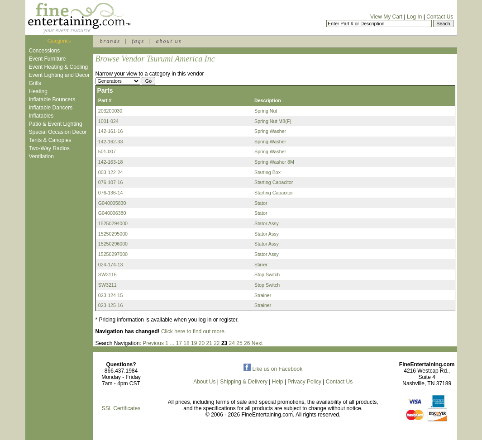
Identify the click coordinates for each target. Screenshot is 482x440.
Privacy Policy (304, 381)
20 (202, 343)
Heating (38, 91)
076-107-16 (110, 182)
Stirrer (260, 264)
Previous (153, 343)
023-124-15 (110, 295)
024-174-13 (110, 264)
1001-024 (108, 121)
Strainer (262, 295)
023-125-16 (110, 305)
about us (168, 41)
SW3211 (107, 285)
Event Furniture (47, 59)
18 (186, 343)
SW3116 (107, 274)
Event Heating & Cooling (58, 67)
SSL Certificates (121, 408)
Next (257, 343)
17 (179, 343)
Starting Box (267, 172)
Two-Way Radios (49, 148)
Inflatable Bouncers (52, 99)
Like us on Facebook (272, 369)
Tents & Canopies (50, 140)
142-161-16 (110, 131)
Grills (35, 83)
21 (209, 343)
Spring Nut (265, 111)
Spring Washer (270, 131)
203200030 (110, 111)
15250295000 (113, 234)
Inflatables (41, 116)
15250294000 (113, 223)
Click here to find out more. (193, 331)
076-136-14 (110, 192)
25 (239, 343)
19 (194, 343)
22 (217, 343)
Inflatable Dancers (51, 107)
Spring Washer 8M (274, 162)
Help (277, 381)
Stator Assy (266, 223)
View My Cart (386, 17)
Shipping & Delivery (243, 381)
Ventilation (41, 156)
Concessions (44, 50)
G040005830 (112, 203)
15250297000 (113, 254)
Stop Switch (267, 274)
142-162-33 (110, 141)
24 (232, 343)
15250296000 (113, 243)
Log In (414, 17)
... (172, 343)
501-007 (107, 151)
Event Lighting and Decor (59, 75)
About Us (204, 381)
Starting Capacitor (273, 182)
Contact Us (439, 17)
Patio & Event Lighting (55, 124)
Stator (260, 203)
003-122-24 (110, 172)
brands (110, 41)
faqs (138, 41)
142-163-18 (110, 162)
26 (247, 343)
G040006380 (112, 213)
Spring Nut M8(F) (272, 121)
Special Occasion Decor (58, 132)
